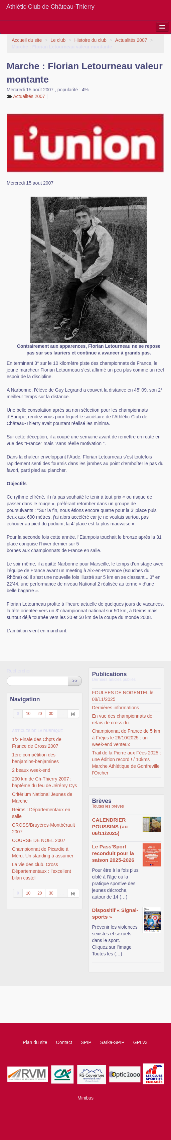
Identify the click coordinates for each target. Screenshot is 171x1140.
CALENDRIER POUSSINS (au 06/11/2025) (110, 826)
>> (74, 681)
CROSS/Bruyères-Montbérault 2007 (43, 828)
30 (51, 713)
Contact (64, 1042)
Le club (57, 40)
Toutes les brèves (108, 806)
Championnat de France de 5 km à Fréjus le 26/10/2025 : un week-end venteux (126, 737)
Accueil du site (27, 40)
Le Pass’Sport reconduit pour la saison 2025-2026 (113, 853)
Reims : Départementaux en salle (41, 813)
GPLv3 (140, 1042)
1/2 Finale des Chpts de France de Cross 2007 (36, 743)
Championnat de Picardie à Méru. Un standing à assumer (42, 852)
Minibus (85, 1098)
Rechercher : (20, 670)
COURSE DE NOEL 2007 (38, 840)
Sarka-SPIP (112, 1042)
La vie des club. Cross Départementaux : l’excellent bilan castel (41, 871)
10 (28, 713)
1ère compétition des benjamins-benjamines (35, 758)
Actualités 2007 (131, 40)
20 (39, 713)
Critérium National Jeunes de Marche (42, 798)
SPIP (86, 1042)
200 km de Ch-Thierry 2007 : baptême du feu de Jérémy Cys (44, 782)
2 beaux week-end (31, 770)
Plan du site (35, 1042)
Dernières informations (115, 707)
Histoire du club (90, 40)
